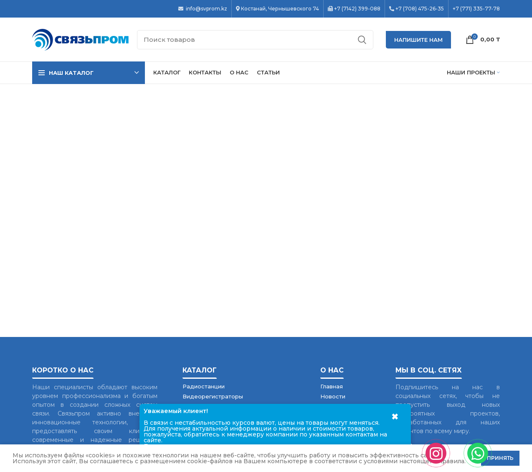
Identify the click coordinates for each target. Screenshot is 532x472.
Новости (332, 396)
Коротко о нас (63, 370)
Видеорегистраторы (212, 396)
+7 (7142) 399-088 (357, 9)
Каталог (199, 370)
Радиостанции (203, 386)
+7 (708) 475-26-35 (419, 9)
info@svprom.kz (206, 9)
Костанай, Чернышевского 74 (280, 9)
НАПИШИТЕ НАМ (418, 39)
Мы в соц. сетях (428, 370)
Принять (500, 458)
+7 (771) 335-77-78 (476, 9)
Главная (331, 386)
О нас (332, 370)
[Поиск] (255, 39)
